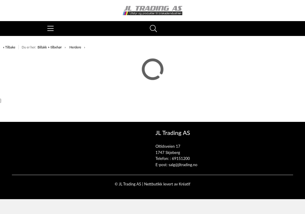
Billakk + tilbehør (50, 47)
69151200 (181, 158)
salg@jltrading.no (183, 164)
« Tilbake (9, 47)
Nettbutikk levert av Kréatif (167, 184)
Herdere (75, 47)
